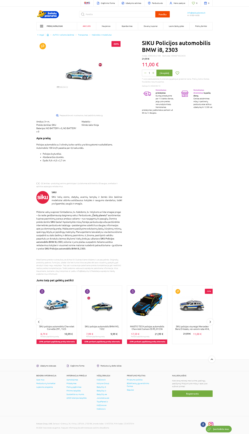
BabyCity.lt (101, 387)
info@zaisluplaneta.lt (196, 13)
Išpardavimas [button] (127, 26)
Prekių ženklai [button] (201, 26)
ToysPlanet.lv (102, 402)
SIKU (54, 192)
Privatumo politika (134, 380)
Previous (39, 322)
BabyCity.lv (101, 391)
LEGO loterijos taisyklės (77, 398)
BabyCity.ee (102, 394)
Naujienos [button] (106, 26)
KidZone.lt (101, 380)
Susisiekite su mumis (75, 394)
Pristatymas (71, 383)
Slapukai (130, 390)
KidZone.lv (101, 409)
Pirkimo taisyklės (74, 391)
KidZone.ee (102, 405)
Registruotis (192, 393)
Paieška (162, 14)
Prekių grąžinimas (74, 387)
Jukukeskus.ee (103, 398)
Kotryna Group (103, 383)
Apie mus (40, 380)
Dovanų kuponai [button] (151, 26)
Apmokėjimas (72, 380)
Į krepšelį (164, 73)
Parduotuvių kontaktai (45, 383)
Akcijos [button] (87, 26)
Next (210, 322)
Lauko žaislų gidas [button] (176, 26)
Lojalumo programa (44, 387)
